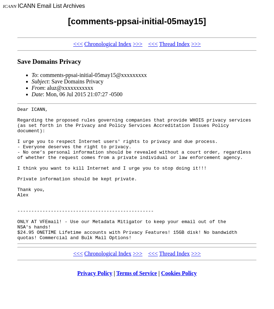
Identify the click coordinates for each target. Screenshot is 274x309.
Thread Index (174, 44)
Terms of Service (136, 300)
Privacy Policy (94, 300)
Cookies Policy (179, 300)
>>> (137, 44)
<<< (78, 44)
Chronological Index (107, 44)
